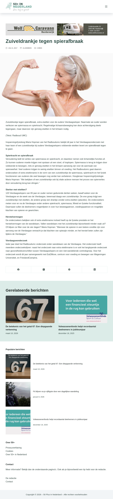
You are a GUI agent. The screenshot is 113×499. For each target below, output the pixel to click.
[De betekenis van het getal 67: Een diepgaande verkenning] (30, 309)
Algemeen (27, 48)
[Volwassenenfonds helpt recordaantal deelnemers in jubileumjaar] (82, 309)
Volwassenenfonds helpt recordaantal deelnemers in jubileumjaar (60, 419)
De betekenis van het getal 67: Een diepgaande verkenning (58, 364)
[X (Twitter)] (43, 269)
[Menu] (106, 6)
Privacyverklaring (14, 448)
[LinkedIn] (94, 269)
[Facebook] (18, 269)
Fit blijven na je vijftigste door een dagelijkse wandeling (56, 391)
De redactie (11, 478)
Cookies (9, 451)
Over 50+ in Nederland (16, 454)
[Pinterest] (69, 269)
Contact (9, 481)
